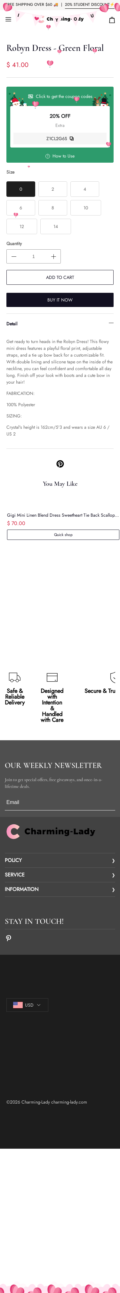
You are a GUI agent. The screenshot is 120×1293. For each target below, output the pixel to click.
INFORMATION (21, 889)
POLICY (13, 860)
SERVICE (15, 874)
